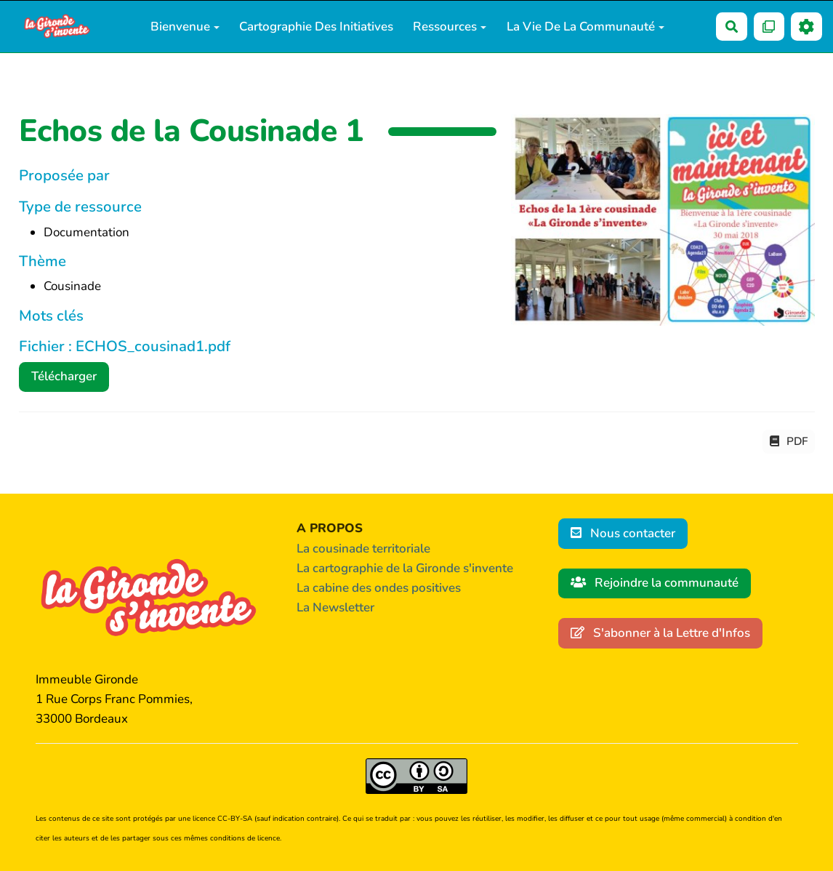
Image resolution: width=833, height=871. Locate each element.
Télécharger (64, 376)
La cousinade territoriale (363, 548)
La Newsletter (335, 607)
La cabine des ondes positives (379, 587)
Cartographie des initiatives (316, 26)
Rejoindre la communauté (655, 582)
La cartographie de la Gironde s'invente (405, 568)
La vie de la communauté (585, 26)
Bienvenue (185, 26)
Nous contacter (623, 533)
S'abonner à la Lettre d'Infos (661, 633)
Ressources (449, 26)
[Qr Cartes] (769, 26)
